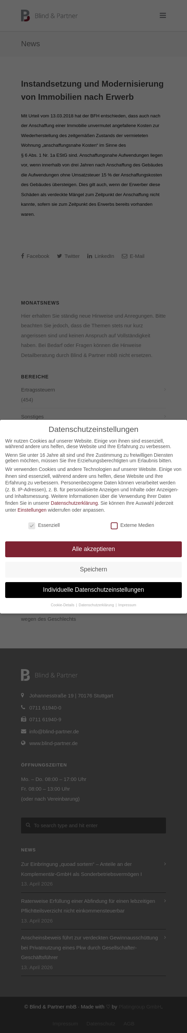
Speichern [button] (93, 569)
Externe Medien (132, 525)
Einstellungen (32, 510)
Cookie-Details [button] (63, 605)
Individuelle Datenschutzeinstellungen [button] (93, 589)
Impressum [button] (127, 605)
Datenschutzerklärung (74, 503)
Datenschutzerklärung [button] (97, 605)
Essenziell (44, 525)
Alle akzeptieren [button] (93, 549)
